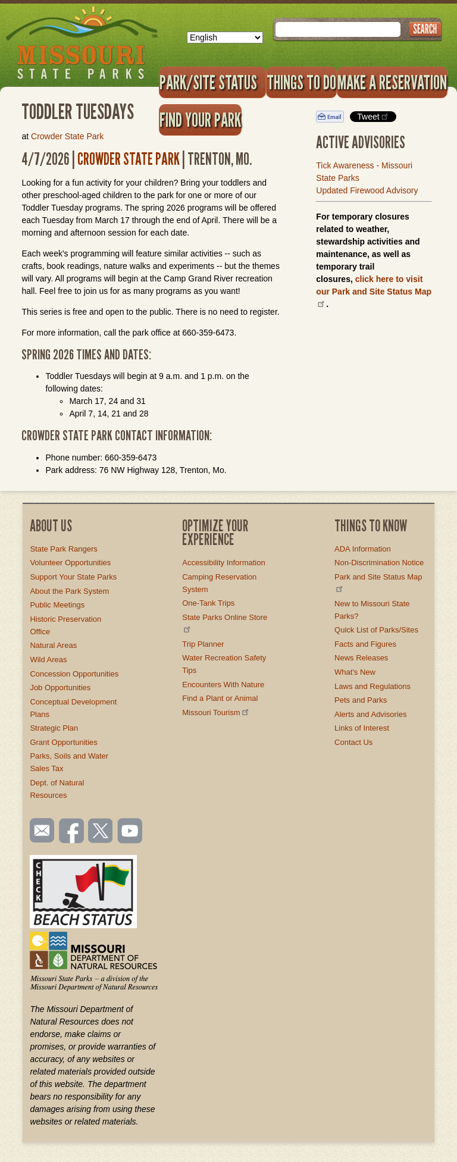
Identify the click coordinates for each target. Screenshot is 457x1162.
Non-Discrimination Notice (379, 562)
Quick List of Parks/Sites (376, 629)
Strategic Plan (54, 727)
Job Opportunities (60, 687)
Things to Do (301, 82)
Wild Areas (48, 659)
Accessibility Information (223, 562)
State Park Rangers (63, 548)
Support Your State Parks (73, 576)
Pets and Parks (360, 700)
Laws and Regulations (372, 686)
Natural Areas (53, 645)
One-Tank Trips (208, 603)
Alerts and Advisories (370, 714)
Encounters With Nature (223, 684)
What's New (354, 672)
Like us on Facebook (72, 832)
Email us (39, 830)
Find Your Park (200, 119)
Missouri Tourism (216, 712)
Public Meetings (57, 604)
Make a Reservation (392, 82)
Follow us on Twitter (99, 832)
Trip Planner (203, 644)
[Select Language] (225, 37)
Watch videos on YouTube (130, 832)
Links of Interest (361, 727)
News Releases (361, 657)
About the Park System (69, 591)
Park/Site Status (212, 82)
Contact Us (353, 742)
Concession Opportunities (74, 673)
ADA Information (362, 548)
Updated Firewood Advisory (367, 190)
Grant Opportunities (63, 742)
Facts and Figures (365, 644)
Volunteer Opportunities (70, 562)
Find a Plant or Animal (220, 698)
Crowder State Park (67, 136)
